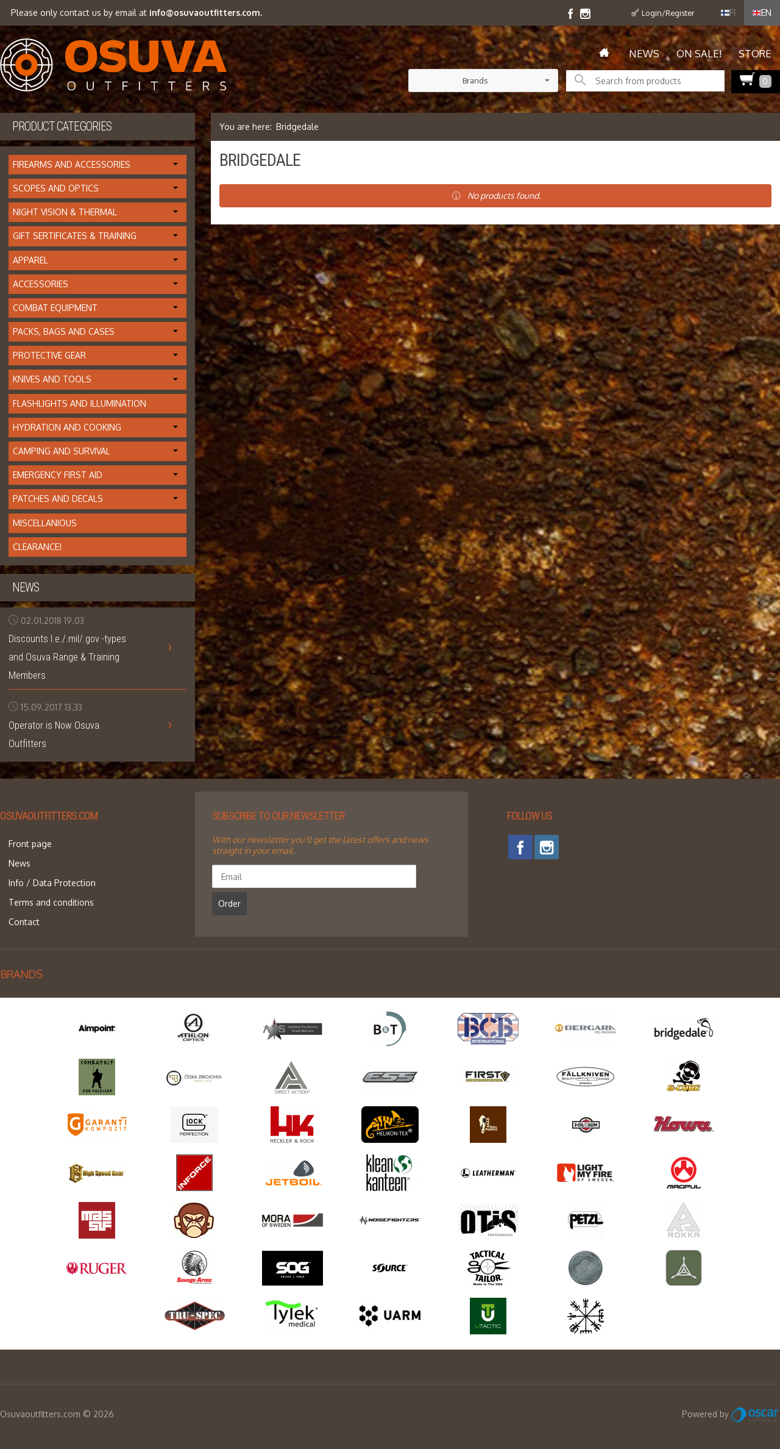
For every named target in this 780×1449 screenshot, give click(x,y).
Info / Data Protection (43, 870)
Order (353, 876)
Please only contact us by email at (135, 12)
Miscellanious (45, 523)
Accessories (40, 284)
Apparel (30, 260)
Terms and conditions (42, 884)
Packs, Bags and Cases (64, 331)
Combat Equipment (55, 307)
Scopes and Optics (56, 188)
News (644, 53)
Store (755, 53)
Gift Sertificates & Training (74, 236)
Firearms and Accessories (71, 164)
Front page (21, 840)
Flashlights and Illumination (79, 403)
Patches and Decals (58, 498)
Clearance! (37, 547)
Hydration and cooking (67, 427)
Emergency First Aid (57, 475)
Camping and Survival (61, 451)
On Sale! (699, 53)
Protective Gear (49, 355)
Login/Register (668, 13)
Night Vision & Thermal (65, 212)
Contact (15, 899)
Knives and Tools (52, 379)
